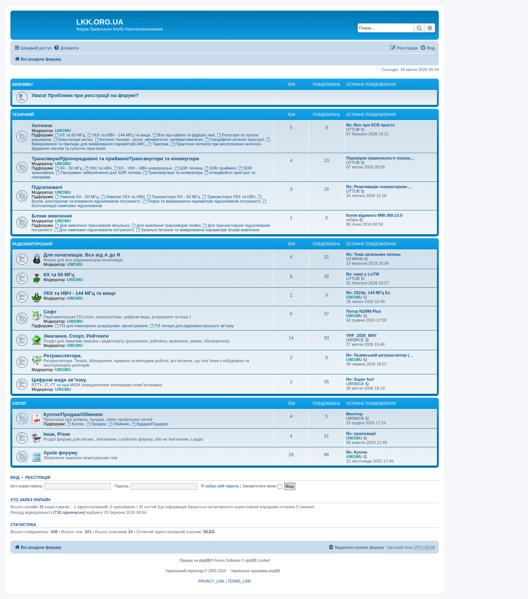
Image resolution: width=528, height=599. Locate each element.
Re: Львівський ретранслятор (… (379, 355)
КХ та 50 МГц (70, 135)
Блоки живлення (52, 216)
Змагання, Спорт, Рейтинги (76, 336)
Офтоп (19, 404)
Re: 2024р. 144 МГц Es (368, 292)
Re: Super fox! (360, 379)
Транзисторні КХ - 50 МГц (173, 196)
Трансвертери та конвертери (172, 172)
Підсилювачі (47, 187)
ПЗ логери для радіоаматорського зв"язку (192, 325)
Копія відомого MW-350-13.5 (374, 215)
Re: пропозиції (361, 433)
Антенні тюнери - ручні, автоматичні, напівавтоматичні (149, 139)
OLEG (209, 531)
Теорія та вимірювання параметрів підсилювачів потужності (201, 201)
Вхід (15, 477)
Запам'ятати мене (262, 486)
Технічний (23, 115)
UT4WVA (354, 259)
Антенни (42, 125)
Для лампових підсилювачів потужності (93, 230)
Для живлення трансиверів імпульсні (92, 225)
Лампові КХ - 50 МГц (77, 196)
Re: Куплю (356, 452)
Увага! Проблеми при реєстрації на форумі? (85, 95)
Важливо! (22, 85)
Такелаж (158, 144)
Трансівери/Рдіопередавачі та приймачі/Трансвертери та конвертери (115, 158)
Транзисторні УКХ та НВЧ (228, 196)
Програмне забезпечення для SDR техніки (98, 172)
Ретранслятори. (63, 355)
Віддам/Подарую (150, 424)
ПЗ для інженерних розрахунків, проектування (101, 325)
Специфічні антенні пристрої (234, 139)
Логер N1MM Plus (363, 311)
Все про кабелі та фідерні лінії (183, 135)
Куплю (75, 424)
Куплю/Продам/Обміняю (73, 414)
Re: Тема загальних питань (373, 254)
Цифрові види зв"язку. (59, 380)
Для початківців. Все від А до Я (82, 255)
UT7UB (353, 129)
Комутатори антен (73, 139)
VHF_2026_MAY (361, 335)
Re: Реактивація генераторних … (379, 186)
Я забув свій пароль (220, 486)
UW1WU (63, 130)
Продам (96, 424)
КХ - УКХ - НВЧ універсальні (143, 168)
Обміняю (119, 424)
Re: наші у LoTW (362, 274)
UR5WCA (355, 383)
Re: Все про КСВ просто (370, 125)
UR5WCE (355, 340)
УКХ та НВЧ (98, 168)
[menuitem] (66, 48)
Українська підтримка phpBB (255, 571)
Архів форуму (61, 452)
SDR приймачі (220, 168)
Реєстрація (37, 477)
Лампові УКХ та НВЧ (123, 196)
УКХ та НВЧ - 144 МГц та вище (119, 135)
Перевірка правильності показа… (380, 158)
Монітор (354, 414)
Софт (50, 312)
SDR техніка (188, 168)
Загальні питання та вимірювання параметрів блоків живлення (197, 230)
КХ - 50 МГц (68, 168)
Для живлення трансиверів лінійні (166, 225)
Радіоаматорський (32, 244)
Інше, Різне (57, 434)
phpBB (204, 560)
